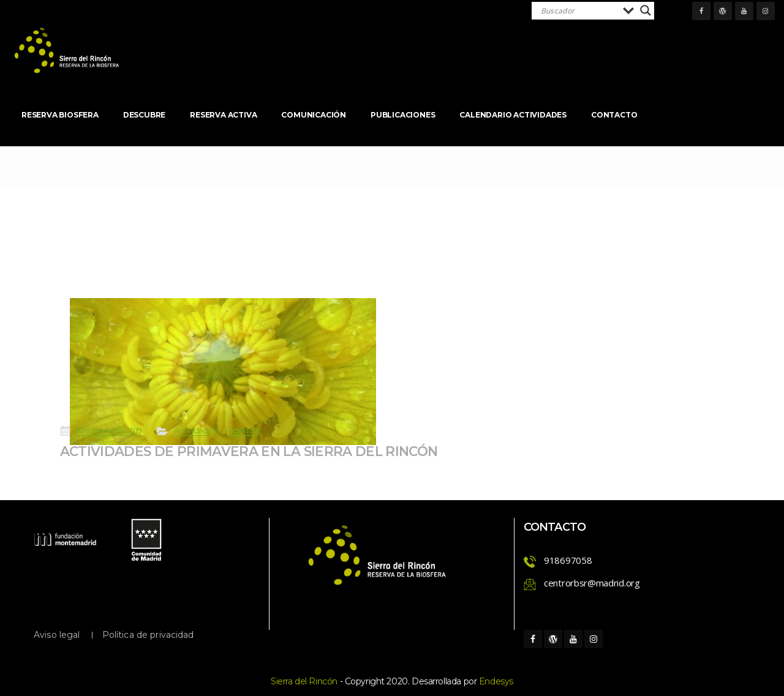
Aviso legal (57, 635)
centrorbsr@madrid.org (592, 583)
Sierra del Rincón (304, 681)
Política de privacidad (148, 635)
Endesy (496, 681)
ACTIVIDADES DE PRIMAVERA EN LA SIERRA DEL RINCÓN (292, 439)
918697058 (568, 560)
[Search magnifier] (645, 10)
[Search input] (579, 10)
